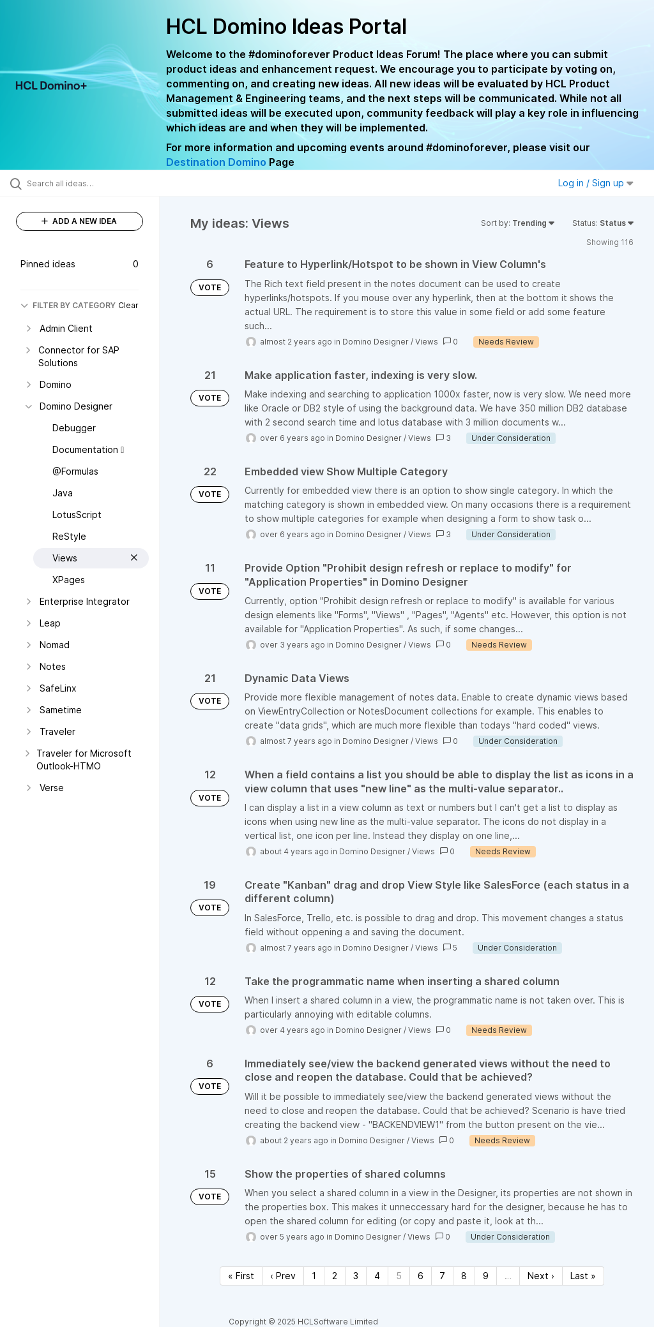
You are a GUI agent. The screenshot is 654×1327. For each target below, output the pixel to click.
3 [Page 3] (355, 1275)
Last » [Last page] (583, 1275)
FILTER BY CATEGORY (68, 305)
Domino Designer (375, 341)
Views (426, 341)
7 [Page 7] (442, 1275)
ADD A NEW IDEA (79, 221)
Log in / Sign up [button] (596, 182)
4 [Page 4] (377, 1275)
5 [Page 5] (399, 1275)
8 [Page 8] (464, 1275)
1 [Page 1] (314, 1275)
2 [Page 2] (334, 1275)
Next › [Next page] (541, 1275)
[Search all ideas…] (86, 183)
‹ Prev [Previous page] (283, 1275)
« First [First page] (241, 1275)
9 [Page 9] (486, 1275)
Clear (128, 305)
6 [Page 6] (420, 1275)
